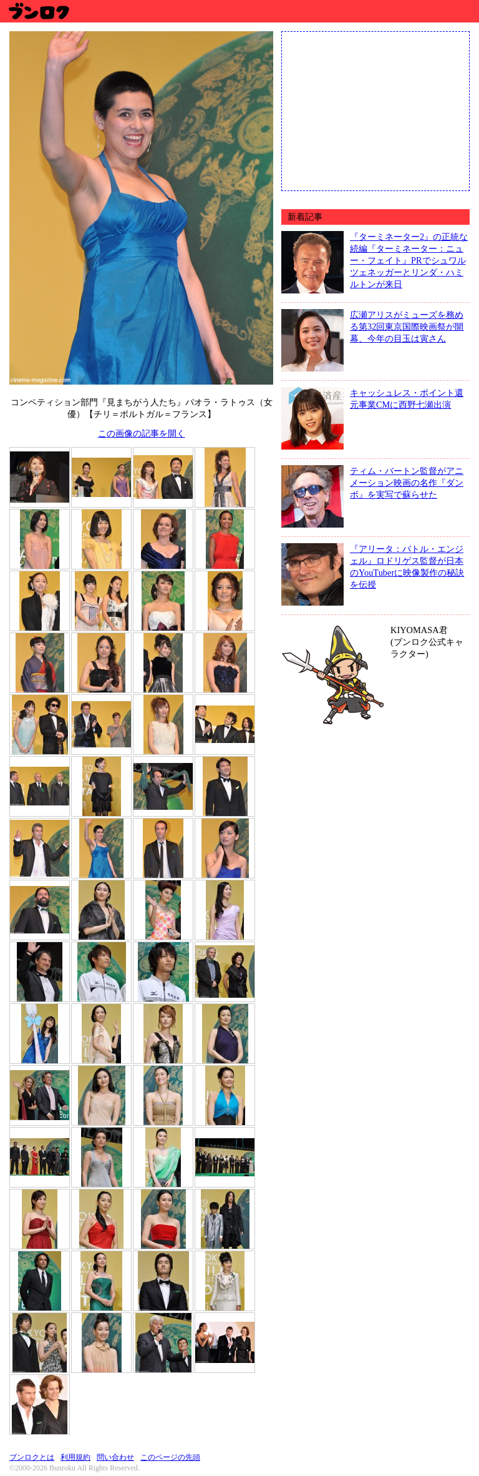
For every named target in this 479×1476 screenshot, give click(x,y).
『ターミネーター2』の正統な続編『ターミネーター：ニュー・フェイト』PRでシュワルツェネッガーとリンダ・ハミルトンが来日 (409, 260)
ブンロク (38, 11)
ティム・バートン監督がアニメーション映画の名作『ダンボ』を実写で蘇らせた (406, 482)
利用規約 (75, 1457)
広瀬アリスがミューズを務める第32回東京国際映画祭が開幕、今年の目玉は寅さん (406, 326)
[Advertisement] (375, 110)
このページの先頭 (170, 1457)
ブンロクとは (31, 1457)
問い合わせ (115, 1457)
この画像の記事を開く (141, 433)
